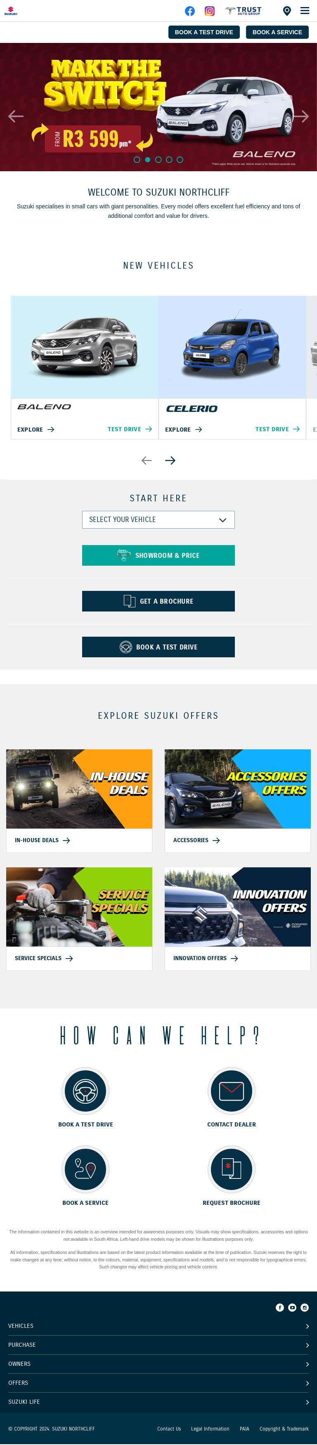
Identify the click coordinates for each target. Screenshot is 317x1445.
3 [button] (158, 159)
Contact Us (169, 1429)
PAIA (244, 1429)
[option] (158, 107)
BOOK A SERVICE (277, 32)
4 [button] (169, 159)
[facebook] (243, 14)
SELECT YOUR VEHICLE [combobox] (122, 521)
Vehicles (20, 1326)
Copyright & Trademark (284, 1429)
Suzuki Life (24, 1402)
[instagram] (210, 14)
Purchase (22, 1345)
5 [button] (181, 159)
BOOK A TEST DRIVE (204, 32)
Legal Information (210, 1429)
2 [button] (147, 160)
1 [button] (136, 159)
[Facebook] (280, 1308)
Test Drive (124, 429)
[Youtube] (292, 1308)
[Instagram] (304, 1308)
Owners (19, 1364)
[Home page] (25, 10)
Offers (18, 1383)
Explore (30, 430)
